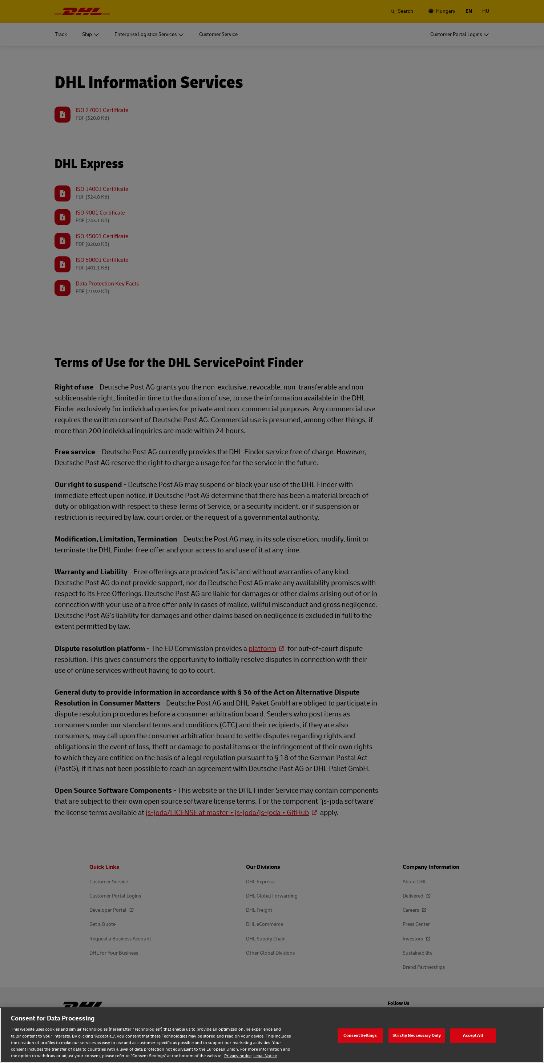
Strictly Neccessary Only (416, 1035)
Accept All (473, 1035)
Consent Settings (360, 1035)
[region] (272, 1035)
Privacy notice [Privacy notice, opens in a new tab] (237, 1056)
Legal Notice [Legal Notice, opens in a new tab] (265, 1056)
